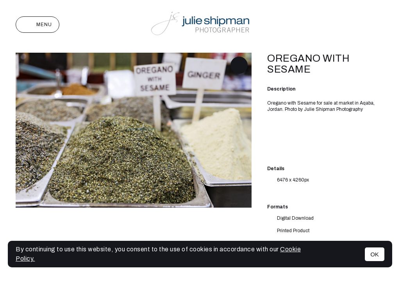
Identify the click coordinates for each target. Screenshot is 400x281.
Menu (37, 24)
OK (374, 254)
